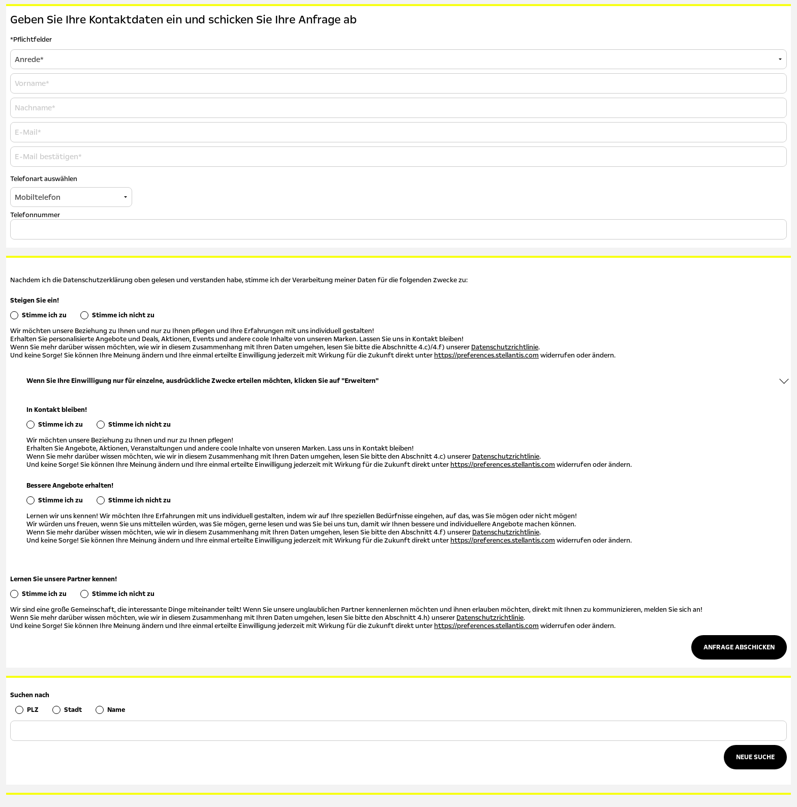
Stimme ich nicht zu (123, 315)
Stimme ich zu (44, 315)
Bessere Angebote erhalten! (69, 486)
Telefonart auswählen (43, 179)
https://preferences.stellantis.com (486, 355)
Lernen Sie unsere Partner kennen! (63, 579)
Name (116, 710)
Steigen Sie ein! (34, 300)
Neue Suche (755, 757)
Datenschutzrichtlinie (504, 347)
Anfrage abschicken (739, 647)
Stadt (73, 710)
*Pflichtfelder (31, 39)
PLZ (33, 710)
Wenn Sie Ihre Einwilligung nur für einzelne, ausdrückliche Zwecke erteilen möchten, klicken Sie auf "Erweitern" (202, 380)
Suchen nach (29, 695)
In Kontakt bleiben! (56, 410)
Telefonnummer (35, 215)
